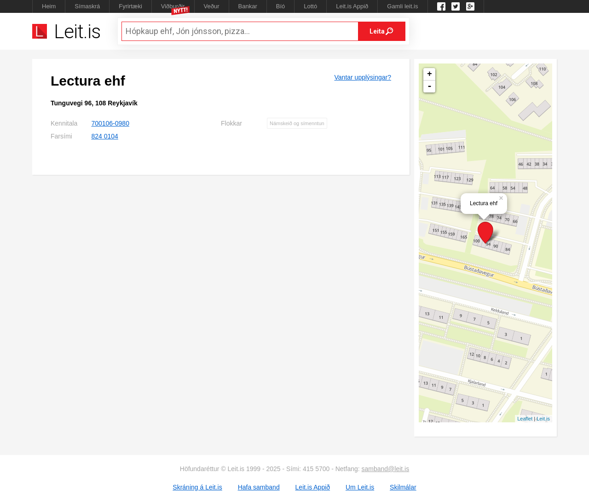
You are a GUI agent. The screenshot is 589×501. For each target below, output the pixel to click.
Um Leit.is (360, 487)
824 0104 (104, 136)
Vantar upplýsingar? (363, 77)
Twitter (455, 6)
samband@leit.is (386, 468)
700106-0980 (110, 123)
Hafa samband (259, 487)
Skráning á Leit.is (197, 487)
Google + (470, 6)
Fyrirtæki (130, 6)
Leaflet (524, 418)
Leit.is (543, 418)
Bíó (280, 6)
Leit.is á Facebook (441, 6)
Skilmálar (403, 487)
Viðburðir (173, 6)
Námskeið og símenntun (297, 123)
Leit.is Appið (352, 6)
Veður (211, 6)
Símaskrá (87, 6)
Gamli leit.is (402, 6)
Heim (49, 6)
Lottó (310, 6)
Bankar (247, 6)
